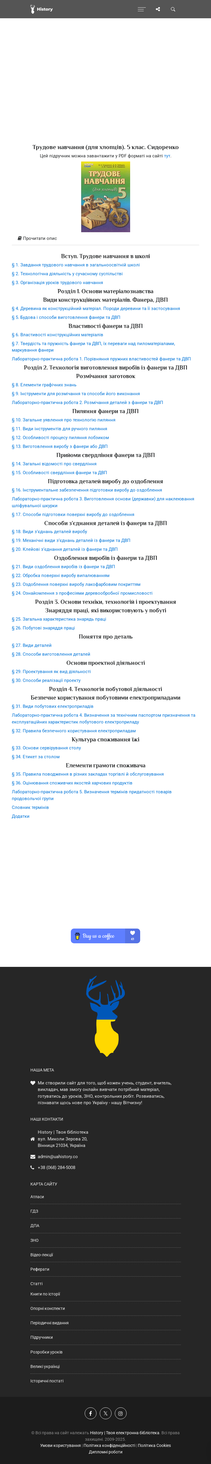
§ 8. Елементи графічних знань (44, 385)
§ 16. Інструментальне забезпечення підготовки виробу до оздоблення (87, 490)
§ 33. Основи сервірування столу (46, 748)
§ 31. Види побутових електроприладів (53, 706)
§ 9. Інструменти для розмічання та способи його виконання (76, 393)
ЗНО (34, 1240)
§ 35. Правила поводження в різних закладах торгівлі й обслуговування (88, 774)
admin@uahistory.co (58, 1156)
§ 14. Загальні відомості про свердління (54, 463)
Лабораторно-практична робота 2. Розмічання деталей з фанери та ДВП (87, 402)
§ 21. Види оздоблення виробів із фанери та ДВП (63, 566)
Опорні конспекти (47, 1308)
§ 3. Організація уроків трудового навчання (57, 282)
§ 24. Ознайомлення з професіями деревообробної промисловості (82, 593)
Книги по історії (45, 1294)
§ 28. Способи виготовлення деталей (51, 654)
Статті (36, 1283)
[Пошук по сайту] (173, 9)
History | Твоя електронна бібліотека (124, 1432)
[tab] (105, 238)
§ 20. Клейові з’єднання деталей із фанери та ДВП (65, 549)
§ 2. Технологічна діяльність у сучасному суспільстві (67, 273)
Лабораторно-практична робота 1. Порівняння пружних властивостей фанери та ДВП (101, 359)
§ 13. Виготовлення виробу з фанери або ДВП (60, 446)
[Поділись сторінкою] (157, 9)
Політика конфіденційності (109, 1445)
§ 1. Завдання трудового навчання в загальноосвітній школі (76, 265)
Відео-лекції (41, 1254)
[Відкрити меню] (141, 9)
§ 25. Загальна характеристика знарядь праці (59, 619)
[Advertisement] (105, 91)
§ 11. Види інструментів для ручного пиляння (59, 428)
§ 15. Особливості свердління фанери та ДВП (59, 472)
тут (167, 156)
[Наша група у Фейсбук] (90, 1413)
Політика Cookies (154, 1445)
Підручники (41, 1337)
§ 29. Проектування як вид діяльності (51, 671)
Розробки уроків (46, 1352)
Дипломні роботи (105, 1452)
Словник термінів (30, 807)
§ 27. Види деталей (32, 645)
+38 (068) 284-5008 (56, 1167)
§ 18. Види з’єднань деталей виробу (49, 531)
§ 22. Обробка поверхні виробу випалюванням (60, 575)
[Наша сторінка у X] (106, 1413)
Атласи (37, 1196)
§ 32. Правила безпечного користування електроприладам (74, 730)
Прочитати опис (37, 238)
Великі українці (45, 1366)
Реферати (39, 1269)
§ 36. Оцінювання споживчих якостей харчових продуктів (72, 783)
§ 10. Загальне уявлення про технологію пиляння (63, 420)
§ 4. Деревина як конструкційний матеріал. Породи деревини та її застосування (96, 308)
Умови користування (60, 1445)
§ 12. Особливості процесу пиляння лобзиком (60, 437)
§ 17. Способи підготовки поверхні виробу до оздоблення (73, 514)
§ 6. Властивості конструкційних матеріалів (57, 334)
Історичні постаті (46, 1381)
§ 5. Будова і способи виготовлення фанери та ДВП (66, 317)
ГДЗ (34, 1211)
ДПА (34, 1225)
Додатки (21, 816)
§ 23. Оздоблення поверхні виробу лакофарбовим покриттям (76, 584)
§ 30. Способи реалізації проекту (46, 680)
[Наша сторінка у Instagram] (121, 1413)
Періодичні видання (49, 1322)
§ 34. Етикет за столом (36, 756)
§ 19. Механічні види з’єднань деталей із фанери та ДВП (71, 540)
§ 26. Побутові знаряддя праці (43, 628)
